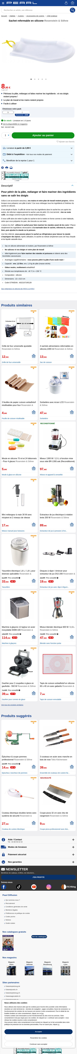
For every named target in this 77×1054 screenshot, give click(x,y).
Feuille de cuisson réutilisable (13, 418)
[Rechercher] (72, 10)
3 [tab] (38, 79)
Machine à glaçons (9, 643)
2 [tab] (35, 79)
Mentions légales (12, 910)
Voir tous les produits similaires (12, 705)
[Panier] (73, 3)
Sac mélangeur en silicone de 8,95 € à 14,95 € (17, 289)
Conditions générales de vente (16, 907)
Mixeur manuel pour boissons (13, 531)
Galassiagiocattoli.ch (13, 996)
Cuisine (20, 16)
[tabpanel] (38, 50)
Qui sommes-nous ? (13, 900)
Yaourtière (6, 587)
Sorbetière (44, 418)
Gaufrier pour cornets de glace (13, 699)
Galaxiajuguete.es (12, 999)
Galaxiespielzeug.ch (13, 993)
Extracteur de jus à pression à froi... (53, 531)
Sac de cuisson (46, 362)
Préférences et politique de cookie (18, 913)
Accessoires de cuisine (35, 16)
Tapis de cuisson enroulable (50, 699)
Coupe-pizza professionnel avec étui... (54, 829)
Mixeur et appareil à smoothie (51, 475)
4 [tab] (42, 79)
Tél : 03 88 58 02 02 (15, 842)
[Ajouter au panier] (43, 135)
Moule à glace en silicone (11, 475)
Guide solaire (10, 923)
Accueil (4, 16)
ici (58, 1024)
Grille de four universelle (11, 362)
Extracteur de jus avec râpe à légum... (54, 587)
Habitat (12, 16)
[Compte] (66, 3)
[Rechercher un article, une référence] (38, 10)
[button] (14, 124)
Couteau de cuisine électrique (13, 829)
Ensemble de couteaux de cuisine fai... (54, 773)
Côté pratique (51, 16)
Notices (8, 920)
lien (42, 1013)
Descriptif (7, 185)
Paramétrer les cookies (38, 1038)
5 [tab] (46, 79)
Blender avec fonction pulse (50, 643)
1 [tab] (31, 79)
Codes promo (10, 916)
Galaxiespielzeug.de (13, 986)
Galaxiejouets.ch (11, 989)
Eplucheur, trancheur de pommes (14, 773)
